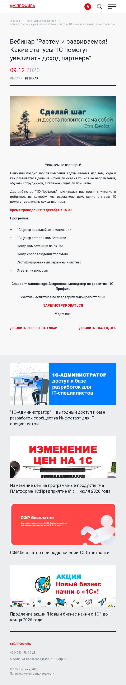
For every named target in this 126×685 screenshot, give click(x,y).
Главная (15, 20)
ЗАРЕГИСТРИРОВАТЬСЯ (63, 305)
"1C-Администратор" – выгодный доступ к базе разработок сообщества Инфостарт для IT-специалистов (57, 418)
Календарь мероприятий (41, 20)
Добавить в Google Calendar (33, 328)
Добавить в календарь (97, 328)
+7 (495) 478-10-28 (23, 652)
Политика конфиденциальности (32, 673)
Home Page (22, 6)
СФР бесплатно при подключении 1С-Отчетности (59, 552)
